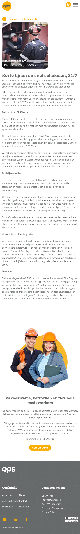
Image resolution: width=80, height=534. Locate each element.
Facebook (26, 519)
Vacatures (7, 495)
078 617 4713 (68, 5)
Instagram (4, 519)
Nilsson (21, 527)
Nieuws (23, 495)
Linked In (15, 519)
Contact (23, 500)
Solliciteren (7, 506)
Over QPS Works (40, 447)
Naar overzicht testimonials (23, 19)
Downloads (25, 506)
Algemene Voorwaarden (54, 508)
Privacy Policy (48, 512)
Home (6, 6)
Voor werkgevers (10, 500)
